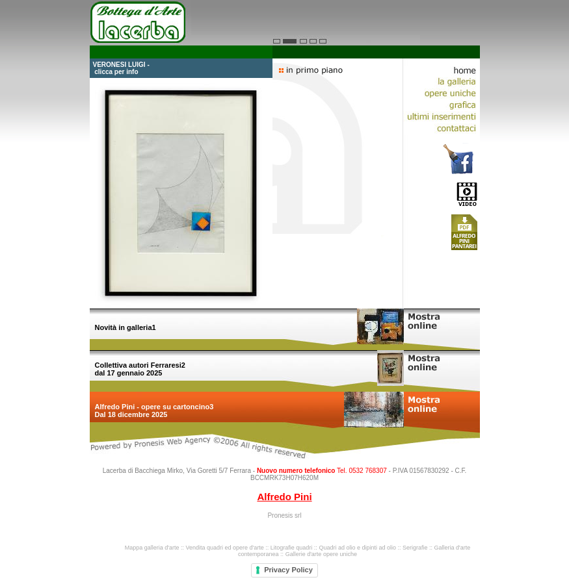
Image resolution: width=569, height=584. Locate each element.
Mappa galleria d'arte (152, 547)
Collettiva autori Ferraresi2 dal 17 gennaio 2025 (140, 369)
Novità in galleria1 (125, 327)
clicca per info (116, 71)
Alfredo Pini (284, 496)
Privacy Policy (288, 570)
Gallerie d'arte (303, 554)
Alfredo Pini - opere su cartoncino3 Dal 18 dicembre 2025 (154, 410)
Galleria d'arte (452, 547)
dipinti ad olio (379, 547)
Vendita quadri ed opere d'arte (224, 547)
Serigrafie (415, 547)
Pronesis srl (284, 515)
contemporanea (258, 554)
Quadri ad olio (337, 547)
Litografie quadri (292, 547)
